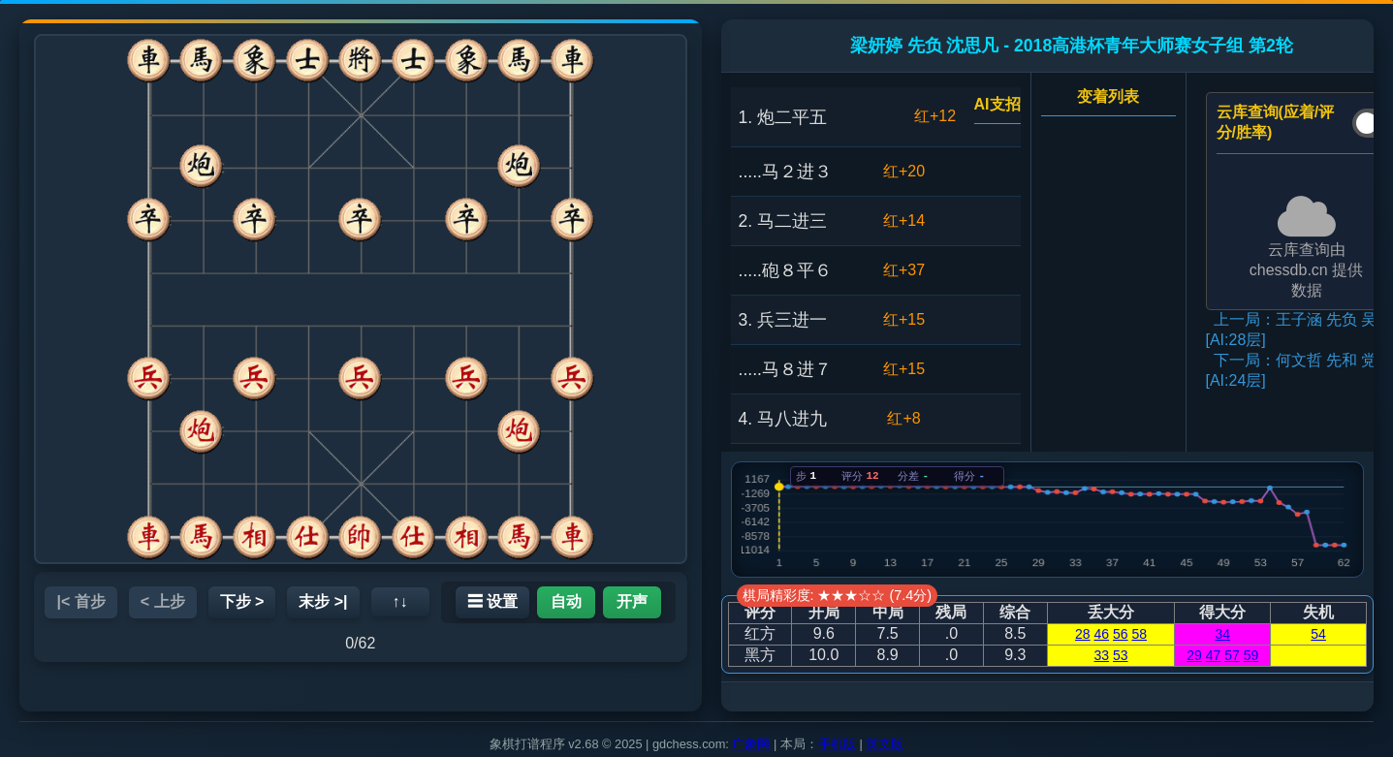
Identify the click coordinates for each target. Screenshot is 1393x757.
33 (1102, 655)
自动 (566, 601)
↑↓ (400, 601)
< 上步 (163, 601)
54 (1318, 634)
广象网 (751, 744)
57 (1232, 655)
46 (1102, 634)
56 (1120, 634)
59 (1251, 655)
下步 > (242, 601)
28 (1083, 634)
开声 (632, 601)
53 (1120, 655)
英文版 (884, 744)
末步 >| (323, 601)
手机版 (837, 744)
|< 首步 (80, 601)
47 (1213, 655)
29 (1194, 655)
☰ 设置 (492, 601)
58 (1139, 634)
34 (1223, 634)
